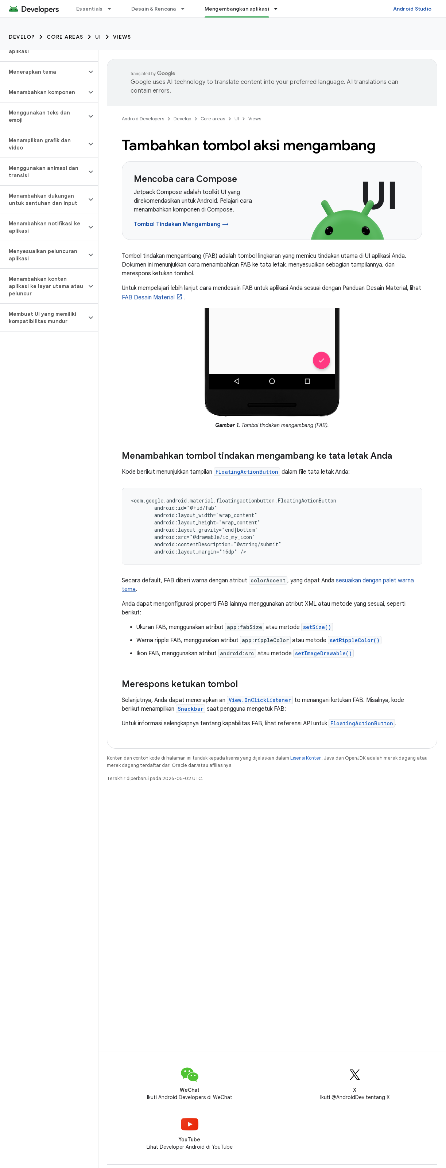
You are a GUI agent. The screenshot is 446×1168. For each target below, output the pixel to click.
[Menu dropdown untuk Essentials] (113, 9)
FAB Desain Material (148, 297)
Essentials (89, 8)
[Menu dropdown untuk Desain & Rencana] (186, 9)
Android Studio (412, 8)
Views (122, 37)
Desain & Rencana (153, 8)
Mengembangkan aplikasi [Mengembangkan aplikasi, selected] (237, 8)
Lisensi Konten (306, 758)
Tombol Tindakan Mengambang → (181, 224)
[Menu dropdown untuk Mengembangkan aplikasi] (279, 9)
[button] (43, 72)
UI (98, 37)
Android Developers (143, 119)
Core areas (65, 37)
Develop (22, 37)
